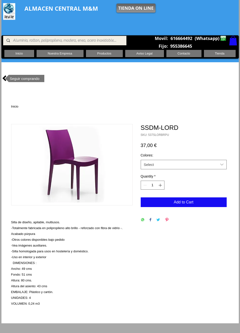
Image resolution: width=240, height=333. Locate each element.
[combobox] (184, 164)
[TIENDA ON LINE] (135, 8)
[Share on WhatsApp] (143, 220)
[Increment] (161, 185)
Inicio (14, 106)
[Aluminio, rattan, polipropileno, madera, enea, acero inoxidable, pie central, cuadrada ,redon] (64, 40)
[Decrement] (144, 185)
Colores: (147, 155)
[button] (233, 40)
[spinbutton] (152, 185)
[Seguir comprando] (24, 78)
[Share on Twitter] (158, 220)
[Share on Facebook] (150, 220)
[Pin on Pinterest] (167, 220)
